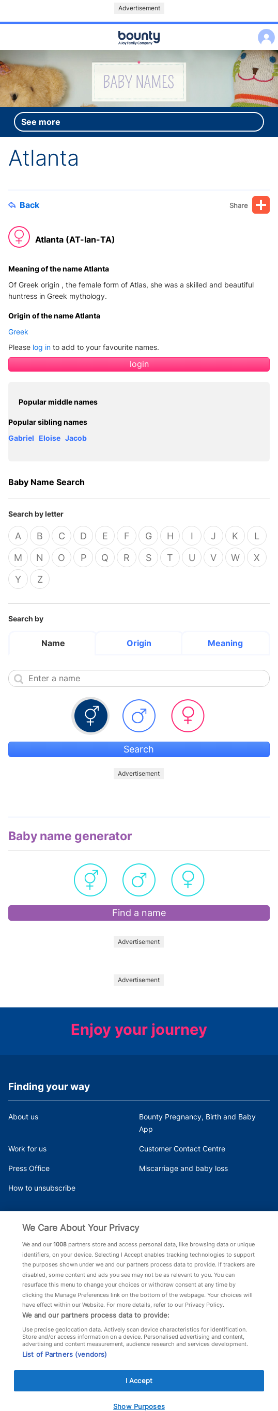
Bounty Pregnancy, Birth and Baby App (197, 1122)
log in (42, 347)
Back (23, 205)
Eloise (49, 438)
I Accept (139, 1390)
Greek (18, 331)
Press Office (29, 1168)
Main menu (139, 50)
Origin (139, 643)
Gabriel (21, 438)
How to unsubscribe (41, 1187)
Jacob (76, 438)
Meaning (225, 643)
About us (23, 1116)
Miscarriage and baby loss (183, 1168)
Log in (264, 31)
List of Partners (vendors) (64, 1363)
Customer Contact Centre (182, 1148)
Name (53, 643)
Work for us (27, 1148)
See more (40, 122)
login (139, 364)
